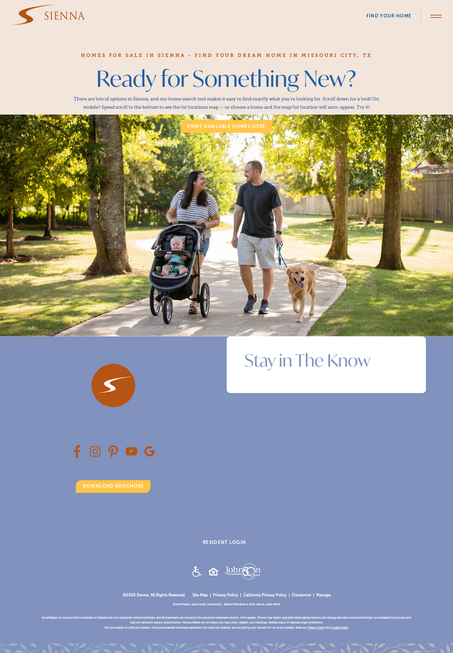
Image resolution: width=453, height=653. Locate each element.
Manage (323, 595)
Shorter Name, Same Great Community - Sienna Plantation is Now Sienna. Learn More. (227, 604)
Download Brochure (113, 486)
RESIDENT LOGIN (224, 542)
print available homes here (226, 126)
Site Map (200, 595)
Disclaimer (301, 595)
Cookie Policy (339, 627)
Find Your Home (389, 16)
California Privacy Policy (265, 595)
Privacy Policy (225, 595)
